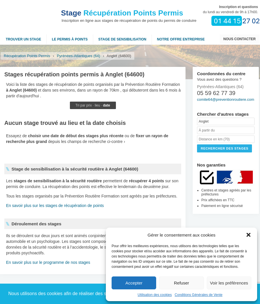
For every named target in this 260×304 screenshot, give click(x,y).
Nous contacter (239, 39)
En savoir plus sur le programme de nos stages (48, 262)
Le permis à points (70, 39)
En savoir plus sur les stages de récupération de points (55, 205)
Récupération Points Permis (122, 13)
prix (89, 105)
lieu (97, 105)
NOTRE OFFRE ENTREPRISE (181, 39)
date (106, 105)
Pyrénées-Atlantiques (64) (78, 56)
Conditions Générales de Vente (198, 295)
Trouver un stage (23, 39)
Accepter (133, 282)
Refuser (181, 282)
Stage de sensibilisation (122, 39)
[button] (248, 235)
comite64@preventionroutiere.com (225, 99)
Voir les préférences (229, 282)
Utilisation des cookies (155, 295)
